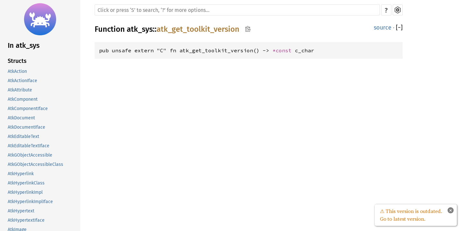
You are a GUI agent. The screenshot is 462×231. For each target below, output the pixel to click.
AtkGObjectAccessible (30, 155)
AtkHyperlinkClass (26, 183)
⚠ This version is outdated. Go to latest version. (411, 215)
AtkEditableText (23, 136)
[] (399, 27)
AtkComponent (23, 99)
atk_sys (140, 29)
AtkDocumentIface (26, 127)
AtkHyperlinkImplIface (30, 201)
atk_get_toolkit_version (198, 29)
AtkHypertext (21, 211)
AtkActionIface (22, 80)
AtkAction (17, 71)
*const (283, 50)
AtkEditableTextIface (28, 146)
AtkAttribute (20, 90)
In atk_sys (23, 45)
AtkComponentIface (28, 108)
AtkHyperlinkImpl (25, 192)
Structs (17, 60)
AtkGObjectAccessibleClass (35, 164)
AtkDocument (21, 118)
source (382, 27)
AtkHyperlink (21, 173)
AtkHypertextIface (26, 220)
